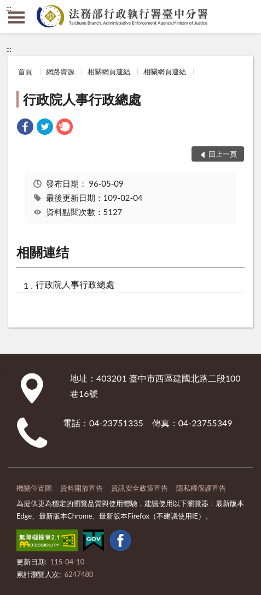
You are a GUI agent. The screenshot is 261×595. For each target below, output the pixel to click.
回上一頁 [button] (222, 154)
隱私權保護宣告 (201, 488)
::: (8, 8)
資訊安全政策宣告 (139, 488)
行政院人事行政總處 (82, 99)
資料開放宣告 (81, 488)
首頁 (25, 71)
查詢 (244, 16)
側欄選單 (16, 17)
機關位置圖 (34, 488)
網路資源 (60, 71)
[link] (25, 128)
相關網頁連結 (109, 71)
